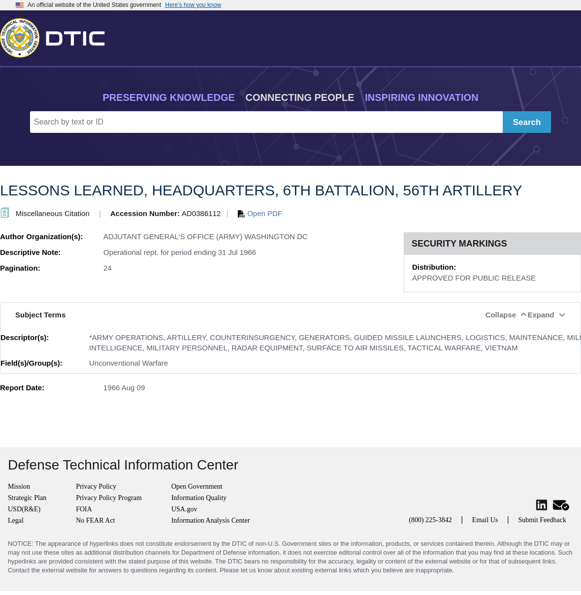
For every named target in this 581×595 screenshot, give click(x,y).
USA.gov (184, 509)
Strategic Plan (27, 497)
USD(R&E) (24, 509)
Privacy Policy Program (109, 497)
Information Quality (198, 497)
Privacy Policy (96, 486)
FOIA (84, 509)
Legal (16, 520)
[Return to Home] (56, 36)
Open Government (197, 486)
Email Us (485, 520)
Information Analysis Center (210, 520)
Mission (19, 486)
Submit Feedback (542, 520)
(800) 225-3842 (430, 520)
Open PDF (260, 213)
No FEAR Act (95, 520)
